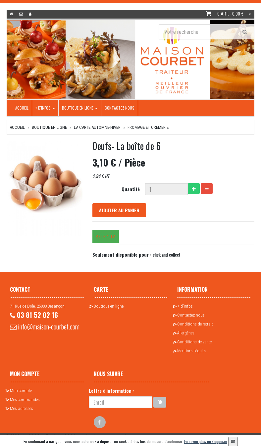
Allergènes (185, 332)
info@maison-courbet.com (44, 326)
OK (159, 402)
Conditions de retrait (195, 324)
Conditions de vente (194, 341)
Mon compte (21, 390)
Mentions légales (191, 350)
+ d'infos (45, 108)
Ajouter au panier (119, 210)
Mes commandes (25, 399)
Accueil (21, 108)
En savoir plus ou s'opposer (205, 441)
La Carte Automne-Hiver (97, 127)
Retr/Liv (106, 236)
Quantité (131, 188)
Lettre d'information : (111, 390)
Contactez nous (119, 108)
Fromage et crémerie (148, 127)
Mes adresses (21, 408)
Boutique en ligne (80, 108)
